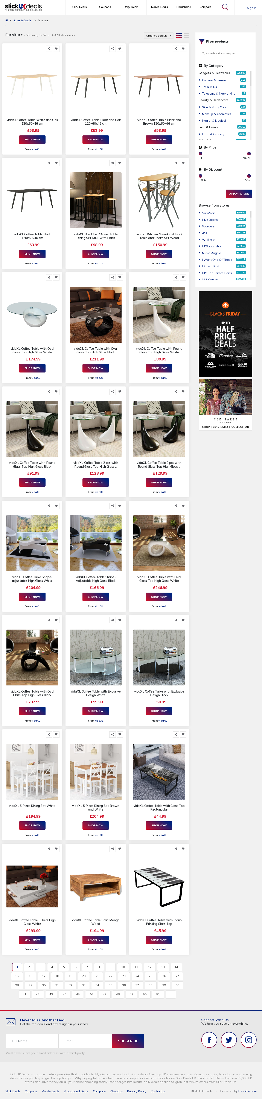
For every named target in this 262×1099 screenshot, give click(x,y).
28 (17, 985)
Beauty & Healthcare (213, 100)
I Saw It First (210, 266)
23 (124, 976)
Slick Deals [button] (79, 7)
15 (17, 976)
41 (24, 994)
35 (110, 985)
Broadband (184, 7)
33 (83, 985)
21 (97, 976)
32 (70, 985)
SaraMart (208, 213)
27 (177, 976)
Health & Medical (214, 121)
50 (144, 994)
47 (104, 994)
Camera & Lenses (214, 80)
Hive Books (210, 220)
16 (30, 976)
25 (150, 976)
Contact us (158, 1091)
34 (97, 985)
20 (83, 976)
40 (177, 985)
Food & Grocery (213, 134)
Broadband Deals (76, 1091)
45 (78, 994)
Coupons (31, 1091)
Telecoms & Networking (218, 93)
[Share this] (49, 49)
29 (30, 985)
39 (164, 985)
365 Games (210, 280)
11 (136, 967)
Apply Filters (239, 193)
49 (131, 994)
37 (137, 985)
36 (124, 985)
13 (163, 967)
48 (118, 994)
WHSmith (208, 240)
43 (51, 994)
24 (137, 976)
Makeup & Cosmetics (216, 114)
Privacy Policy (136, 1091)
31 (57, 985)
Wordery (208, 226)
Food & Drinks (208, 127)
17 (44, 976)
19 (70, 976)
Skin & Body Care (214, 107)
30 (44, 985)
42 (38, 994)
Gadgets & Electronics (214, 73)
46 (91, 994)
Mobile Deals (159, 7)
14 (176, 967)
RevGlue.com (247, 1091)
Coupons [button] (105, 7)
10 (123, 967)
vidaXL (36, 149)
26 (164, 976)
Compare (206, 7)
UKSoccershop (212, 246)
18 (57, 976)
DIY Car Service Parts (217, 273)
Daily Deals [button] (131, 7)
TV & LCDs (209, 87)
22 (110, 976)
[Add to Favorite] (56, 49)
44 (64, 994)
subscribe (128, 1041)
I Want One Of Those (217, 260)
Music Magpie (211, 253)
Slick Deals (12, 1091)
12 (149, 967)
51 (158, 994)
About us (116, 1091)
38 (150, 985)
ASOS (206, 233)
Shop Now (32, 139)
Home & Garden (22, 20)
